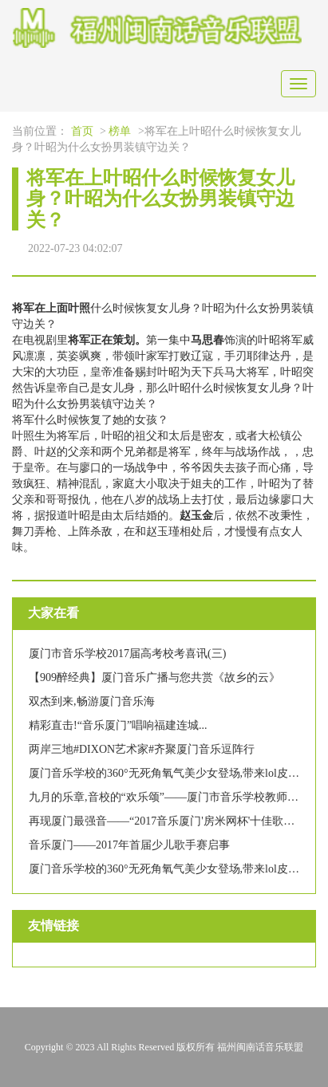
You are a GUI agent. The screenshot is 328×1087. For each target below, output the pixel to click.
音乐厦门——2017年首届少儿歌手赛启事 (129, 845)
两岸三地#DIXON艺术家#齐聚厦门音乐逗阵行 (142, 749)
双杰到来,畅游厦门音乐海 (92, 701)
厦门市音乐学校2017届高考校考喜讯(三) (127, 654)
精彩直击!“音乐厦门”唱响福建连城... (118, 725)
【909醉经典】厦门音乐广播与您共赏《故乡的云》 (154, 677)
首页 (82, 131)
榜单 (120, 131)
